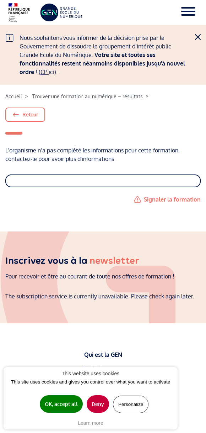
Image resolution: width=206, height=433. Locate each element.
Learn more (90, 423)
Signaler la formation (172, 199)
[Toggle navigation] (188, 12)
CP (44, 71)
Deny (98, 404)
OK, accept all (61, 404)
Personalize (130, 404)
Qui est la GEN (103, 354)
